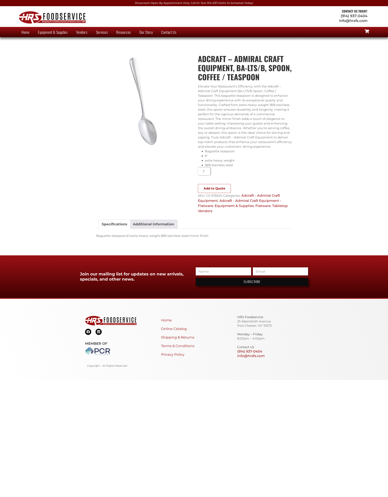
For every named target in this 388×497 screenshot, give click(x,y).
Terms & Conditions (177, 346)
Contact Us (168, 32)
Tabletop (280, 206)
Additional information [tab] (153, 224)
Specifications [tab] (114, 224)
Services (102, 32)
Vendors (81, 32)
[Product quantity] (204, 171)
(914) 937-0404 (354, 16)
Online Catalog (174, 329)
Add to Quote (214, 188)
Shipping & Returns (177, 337)
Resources (123, 32)
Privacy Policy (172, 354)
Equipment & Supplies (53, 32)
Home (25, 32)
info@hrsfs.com (353, 21)
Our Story (146, 32)
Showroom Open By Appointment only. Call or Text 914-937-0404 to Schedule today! (194, 3)
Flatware (263, 206)
